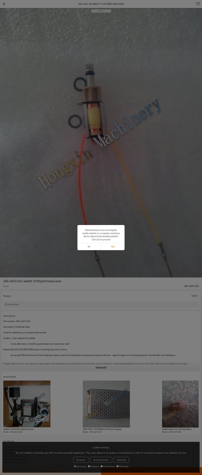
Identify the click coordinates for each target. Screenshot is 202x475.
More (194, 295)
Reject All (121, 459)
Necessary (80, 466)
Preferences (108, 466)
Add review (13, 304)
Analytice (93, 466)
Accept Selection (101, 459)
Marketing (122, 466)
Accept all (80, 459)
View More (101, 367)
